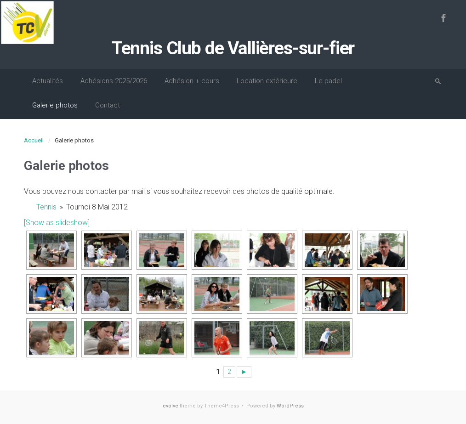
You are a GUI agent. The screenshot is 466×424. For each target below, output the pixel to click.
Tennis (46, 207)
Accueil (34, 140)
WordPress (290, 406)
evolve (170, 406)
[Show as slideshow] (57, 222)
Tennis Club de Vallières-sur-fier (233, 48)
